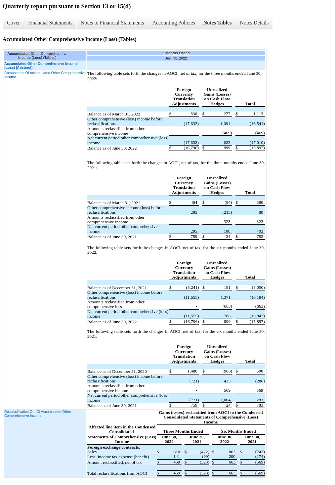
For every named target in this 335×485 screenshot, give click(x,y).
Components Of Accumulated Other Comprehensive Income (45, 75)
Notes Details (254, 22)
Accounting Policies (173, 22)
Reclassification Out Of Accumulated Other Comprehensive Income (37, 414)
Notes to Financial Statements (112, 22)
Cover (13, 22)
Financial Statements (50, 22)
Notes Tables (217, 22)
